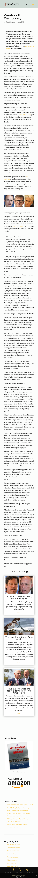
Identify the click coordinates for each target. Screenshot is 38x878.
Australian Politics (13, 851)
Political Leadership (13, 857)
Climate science (12, 860)
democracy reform (18, 226)
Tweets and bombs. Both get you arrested (20, 805)
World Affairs (11, 863)
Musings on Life (12, 866)
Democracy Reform (13, 848)
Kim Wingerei (10, 22)
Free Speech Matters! (14, 844)
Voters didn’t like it (24, 115)
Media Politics (12, 854)
